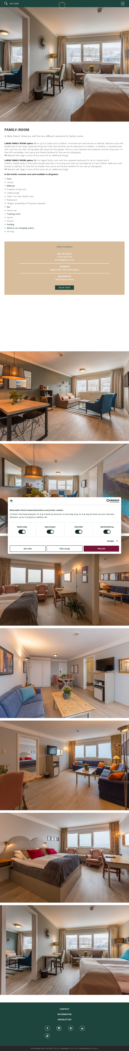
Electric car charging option (20, 228)
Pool (9, 179)
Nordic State (73, 1048)
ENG (16, 3)
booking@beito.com (64, 260)
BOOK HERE (64, 287)
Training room (13, 214)
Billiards (11, 186)
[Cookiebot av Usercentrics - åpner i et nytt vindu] (108, 501)
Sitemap (56, 1048)
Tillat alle (101, 548)
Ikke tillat (28, 548)
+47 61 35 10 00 (64, 257)
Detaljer (110, 541)
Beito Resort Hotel (64, 279)
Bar (8, 207)
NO (11, 3)
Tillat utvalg (64, 548)
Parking (10, 224)
